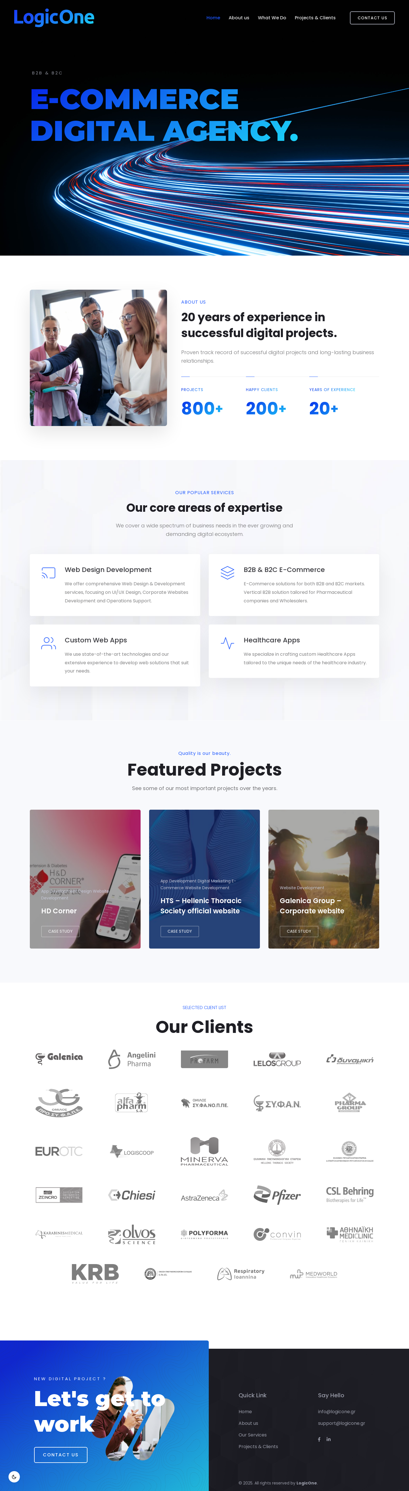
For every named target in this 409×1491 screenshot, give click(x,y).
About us (239, 18)
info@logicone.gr (337, 1405)
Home (213, 18)
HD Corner (59, 916)
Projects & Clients (315, 18)
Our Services (253, 1429)
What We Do (272, 18)
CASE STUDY (60, 937)
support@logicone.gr (341, 1417)
